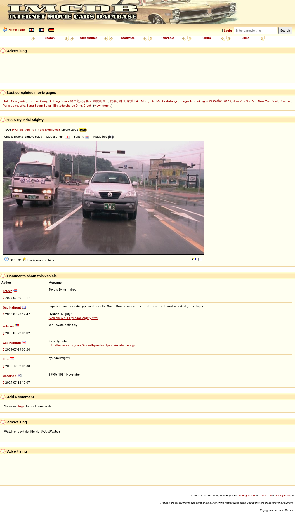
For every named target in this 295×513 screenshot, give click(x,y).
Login (228, 30)
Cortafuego (170, 101)
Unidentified (89, 38)
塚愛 (130, 101)
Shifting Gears (59, 101)
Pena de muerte (14, 106)
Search (50, 38)
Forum (206, 38)
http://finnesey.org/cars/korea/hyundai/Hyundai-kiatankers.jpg (93, 345)
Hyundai (17, 130)
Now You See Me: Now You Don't (256, 101)
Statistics (127, 38)
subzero (8, 326)
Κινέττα (285, 101)
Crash (88, 106)
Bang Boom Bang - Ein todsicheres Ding (54, 106)
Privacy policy (283, 495)
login (21, 406)
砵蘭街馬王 (100, 101)
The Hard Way (37, 101)
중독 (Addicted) (49, 130)
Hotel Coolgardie (14, 101)
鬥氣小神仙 (118, 101)
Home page (16, 30)
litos (6, 359)
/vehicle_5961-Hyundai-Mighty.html (73, 318)
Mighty (29, 130)
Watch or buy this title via (32, 431)
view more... (102, 106)
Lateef (7, 291)
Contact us (265, 495)
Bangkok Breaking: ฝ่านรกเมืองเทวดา (205, 101)
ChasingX (9, 376)
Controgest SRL (246, 495)
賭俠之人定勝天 (81, 101)
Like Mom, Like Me (147, 101)
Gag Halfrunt (12, 307)
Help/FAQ (167, 38)
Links (245, 38)
